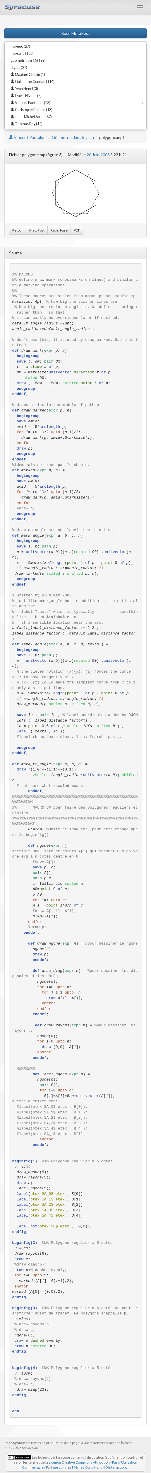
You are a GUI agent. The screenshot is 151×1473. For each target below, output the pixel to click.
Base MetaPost (75, 33)
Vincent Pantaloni (28, 137)
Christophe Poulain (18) (31, 110)
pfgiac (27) (19, 67)
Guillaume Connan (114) (32, 81)
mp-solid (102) (22, 53)
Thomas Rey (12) (26, 124)
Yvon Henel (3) (24, 88)
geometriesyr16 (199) (28, 60)
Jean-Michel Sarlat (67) (31, 117)
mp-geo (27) (20, 46)
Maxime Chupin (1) (28, 74)
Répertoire (59, 230)
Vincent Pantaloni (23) (30, 103)
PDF (77, 230)
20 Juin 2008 (98, 154)
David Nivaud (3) (26, 95)
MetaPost (36, 230)
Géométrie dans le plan (73, 137)
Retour (17, 230)
